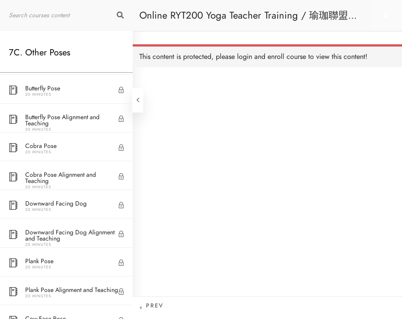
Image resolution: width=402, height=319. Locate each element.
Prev (155, 306)
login (244, 57)
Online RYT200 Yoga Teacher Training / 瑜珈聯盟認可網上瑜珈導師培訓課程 (248, 19)
